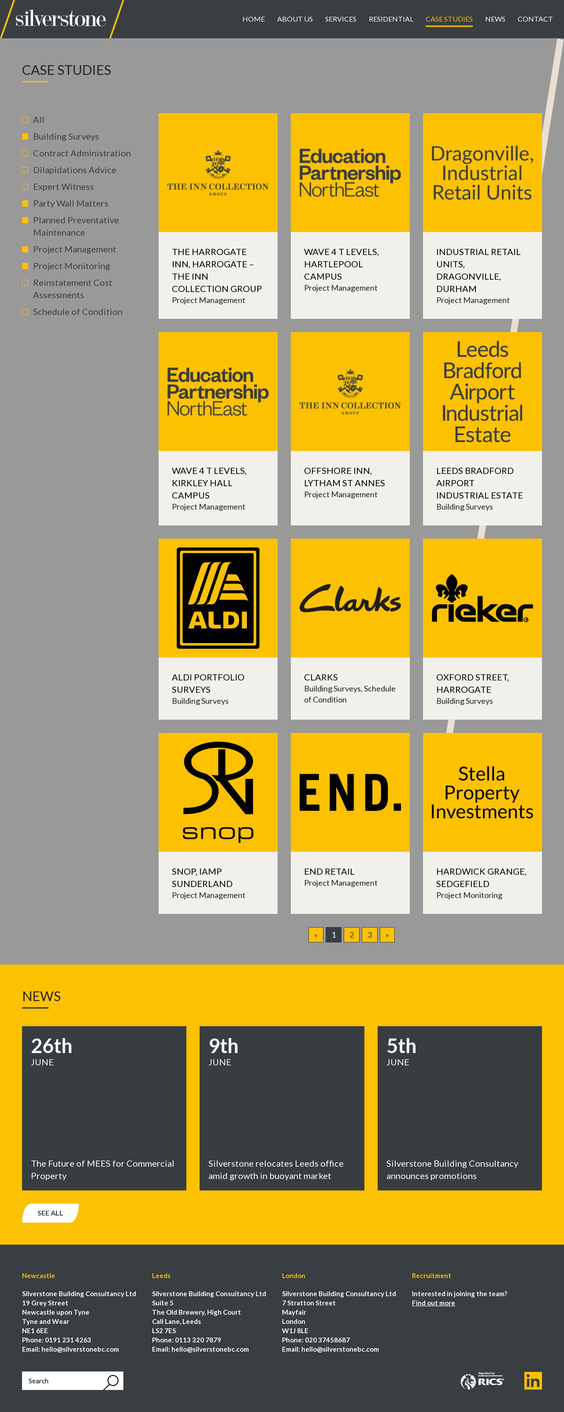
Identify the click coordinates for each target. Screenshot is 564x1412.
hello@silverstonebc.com (80, 1349)
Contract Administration (82, 153)
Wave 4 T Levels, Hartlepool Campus (341, 263)
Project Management (74, 249)
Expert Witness (63, 186)
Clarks (321, 677)
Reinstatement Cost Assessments (72, 288)
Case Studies (449, 19)
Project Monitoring (71, 265)
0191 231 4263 (68, 1340)
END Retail (329, 871)
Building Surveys (66, 136)
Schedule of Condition (77, 311)
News (495, 19)
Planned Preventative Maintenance (76, 225)
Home (253, 19)
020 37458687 (327, 1340)
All (39, 119)
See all (50, 1213)
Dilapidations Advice (74, 169)
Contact (535, 19)
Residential (391, 19)
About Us (295, 19)
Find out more (433, 1303)
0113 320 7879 (198, 1340)
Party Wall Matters (70, 203)
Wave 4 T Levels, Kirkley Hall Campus (209, 482)
